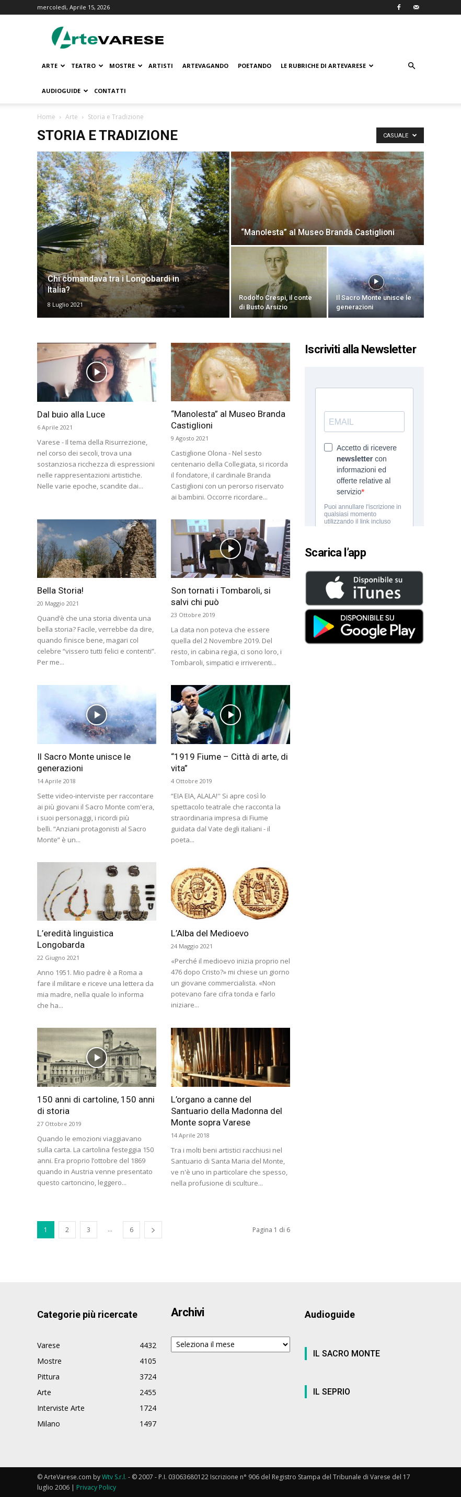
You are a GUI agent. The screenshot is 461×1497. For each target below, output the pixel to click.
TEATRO (87, 65)
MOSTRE (126, 65)
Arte (71, 116)
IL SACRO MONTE (346, 1354)
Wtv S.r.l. (114, 1476)
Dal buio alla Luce (71, 414)
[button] (411, 66)
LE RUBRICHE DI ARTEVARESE (327, 65)
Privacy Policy (96, 1487)
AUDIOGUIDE (65, 91)
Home (46, 116)
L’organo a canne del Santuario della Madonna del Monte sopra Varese (226, 1111)
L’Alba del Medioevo (210, 933)
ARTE (53, 65)
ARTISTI (160, 65)
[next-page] (153, 1229)
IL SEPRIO (331, 1392)
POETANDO (254, 65)
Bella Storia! (60, 590)
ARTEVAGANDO (205, 65)
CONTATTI (110, 91)
